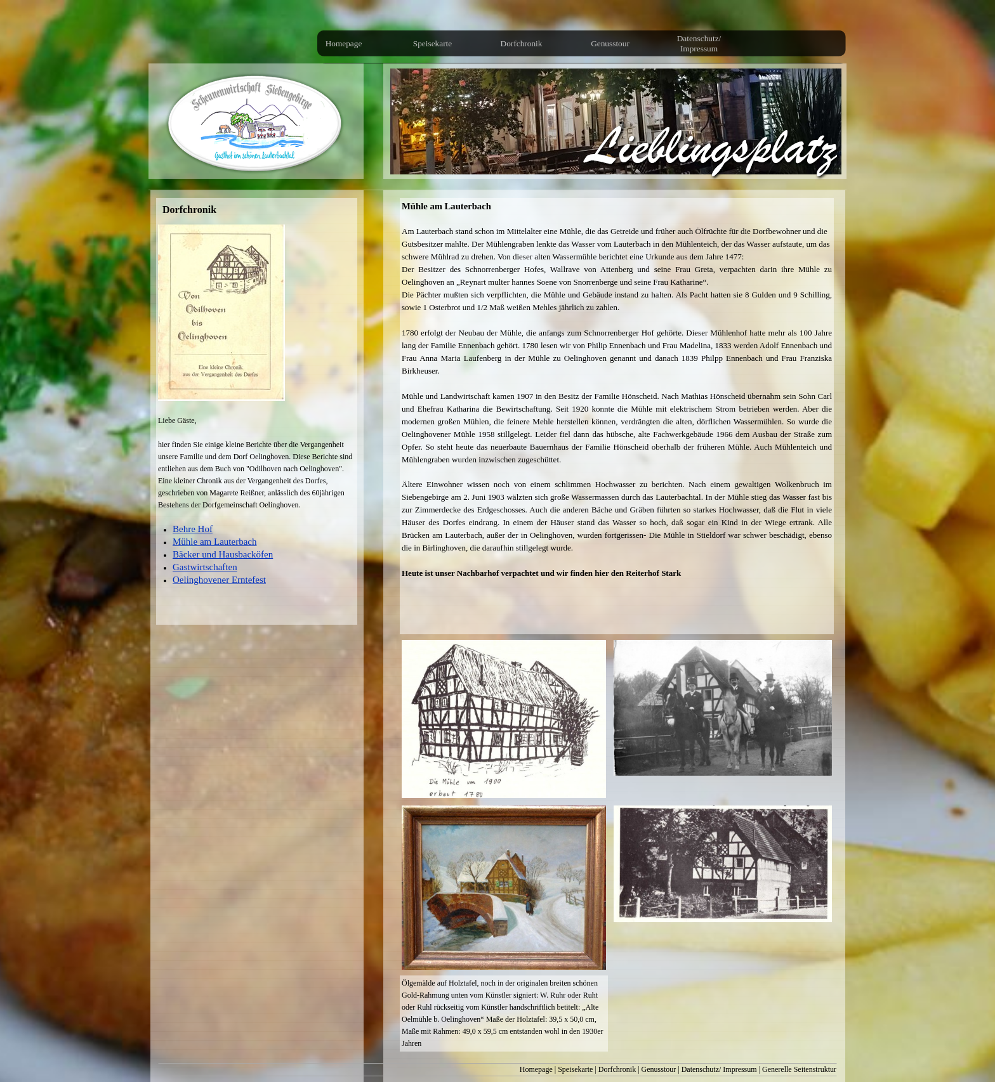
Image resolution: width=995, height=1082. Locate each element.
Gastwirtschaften (205, 567)
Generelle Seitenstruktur (799, 1069)
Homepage (536, 1069)
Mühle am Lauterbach (214, 542)
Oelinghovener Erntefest (219, 580)
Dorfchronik (617, 1069)
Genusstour (659, 1069)
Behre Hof (193, 529)
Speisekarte (575, 1069)
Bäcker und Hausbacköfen (223, 554)
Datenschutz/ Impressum (719, 1069)
